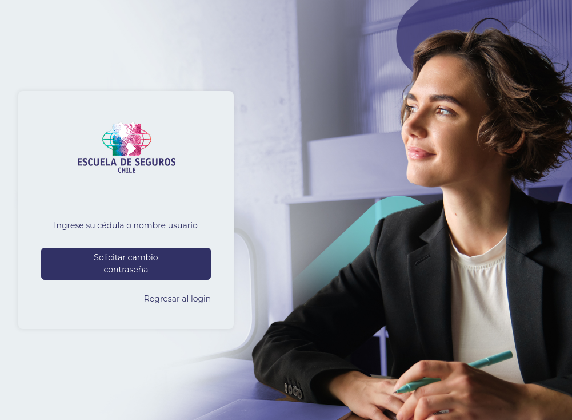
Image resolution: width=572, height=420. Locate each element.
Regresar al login (177, 299)
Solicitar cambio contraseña (126, 263)
